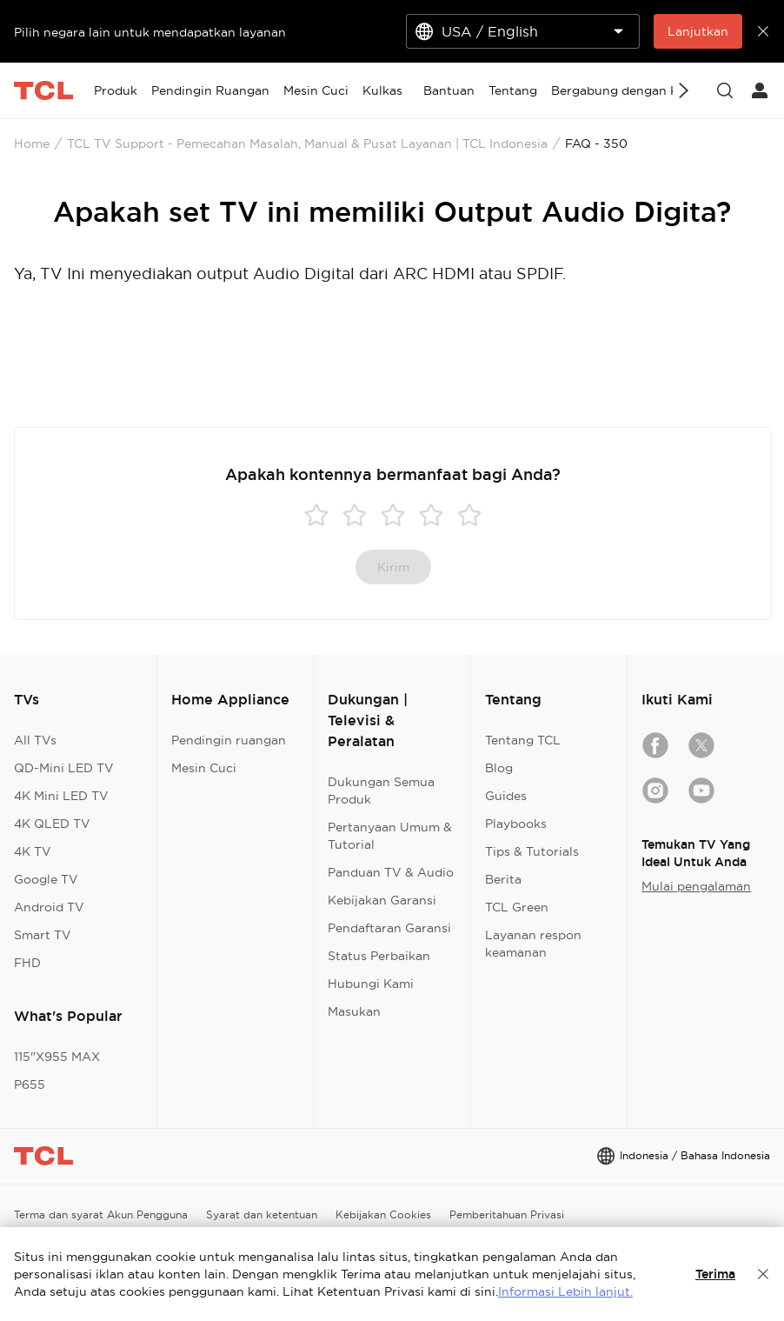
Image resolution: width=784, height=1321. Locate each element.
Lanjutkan (698, 31)
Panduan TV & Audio (391, 872)
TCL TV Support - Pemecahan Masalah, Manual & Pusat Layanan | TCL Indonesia (307, 143)
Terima (715, 1274)
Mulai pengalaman (696, 886)
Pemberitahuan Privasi (506, 1214)
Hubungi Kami (371, 983)
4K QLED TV (52, 823)
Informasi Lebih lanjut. (565, 1291)
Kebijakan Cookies (383, 1214)
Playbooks (516, 823)
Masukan (354, 1011)
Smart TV (42, 935)
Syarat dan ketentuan (261, 1214)
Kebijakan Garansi (382, 900)
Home (32, 143)
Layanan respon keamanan (533, 943)
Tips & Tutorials (532, 851)
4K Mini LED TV (61, 796)
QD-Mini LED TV (64, 768)
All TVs (35, 740)
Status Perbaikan (379, 956)
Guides (506, 796)
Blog (499, 768)
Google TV (46, 879)
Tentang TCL (523, 740)
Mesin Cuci (203, 768)
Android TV (49, 907)
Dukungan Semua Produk (381, 790)
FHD (27, 963)
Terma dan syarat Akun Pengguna (101, 1214)
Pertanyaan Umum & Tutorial (390, 835)
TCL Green (516, 907)
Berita (503, 879)
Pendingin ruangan (228, 740)
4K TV (32, 851)
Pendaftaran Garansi (389, 928)
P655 (29, 1084)
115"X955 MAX (57, 1056)
